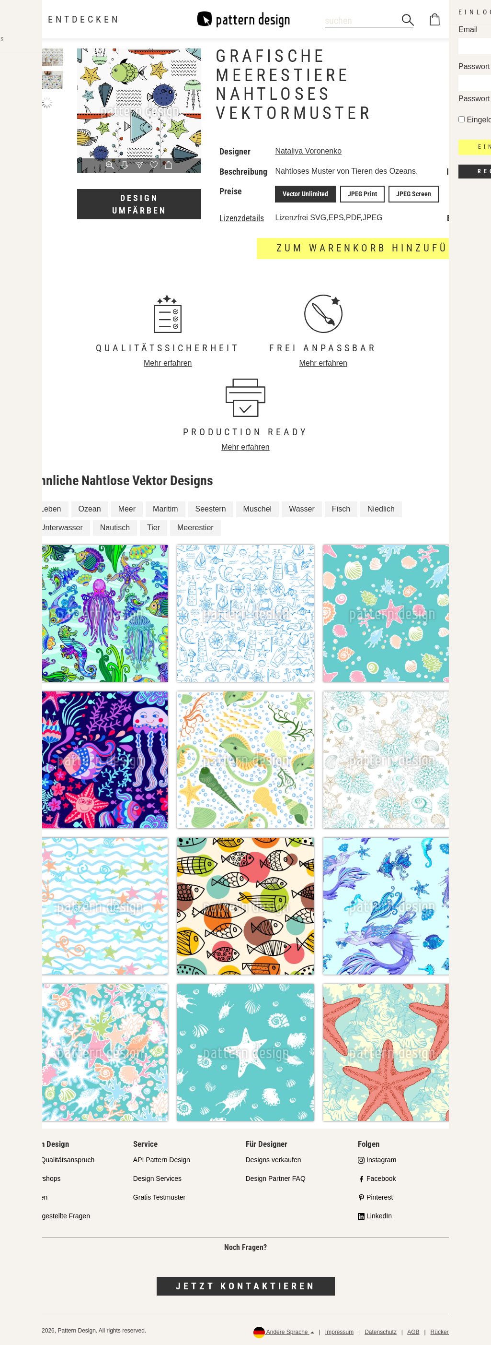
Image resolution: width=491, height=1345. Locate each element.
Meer (127, 507)
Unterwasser (61, 526)
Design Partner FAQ (276, 1177)
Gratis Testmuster (159, 1196)
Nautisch (115, 526)
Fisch (341, 507)
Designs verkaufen (273, 1158)
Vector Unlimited (303, 193)
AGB (413, 1330)
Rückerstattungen (453, 1330)
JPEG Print (356, 193)
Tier (153, 526)
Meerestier (195, 526)
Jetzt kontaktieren (246, 1284)
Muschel (257, 507)
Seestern (210, 507)
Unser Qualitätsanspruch (57, 1158)
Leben (50, 507)
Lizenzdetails (241, 217)
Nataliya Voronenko (308, 151)
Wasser (302, 507)
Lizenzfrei (291, 216)
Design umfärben (139, 204)
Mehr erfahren (168, 361)
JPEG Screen (403, 193)
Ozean (90, 507)
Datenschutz (381, 1330)
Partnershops (40, 1177)
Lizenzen (34, 1196)
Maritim (165, 507)
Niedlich (381, 507)
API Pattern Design (161, 1158)
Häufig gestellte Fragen (55, 1214)
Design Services (157, 1177)
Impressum (339, 1330)
